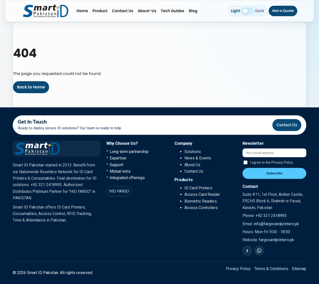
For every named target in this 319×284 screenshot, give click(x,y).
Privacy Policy (238, 268)
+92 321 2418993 (271, 215)
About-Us (147, 10)
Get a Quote (283, 10)
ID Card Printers (198, 188)
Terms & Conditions (271, 268)
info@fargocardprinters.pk (276, 223)
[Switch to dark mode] (247, 11)
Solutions (192, 151)
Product (99, 10)
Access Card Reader (202, 194)
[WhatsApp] (259, 250)
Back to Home (31, 87)
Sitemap (299, 268)
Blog (193, 10)
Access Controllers (201, 207)
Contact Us (122, 10)
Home (82, 10)
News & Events (197, 158)
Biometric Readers (200, 201)
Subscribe (274, 173)
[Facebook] (247, 250)
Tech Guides (172, 10)
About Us (192, 164)
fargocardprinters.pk (276, 239)
